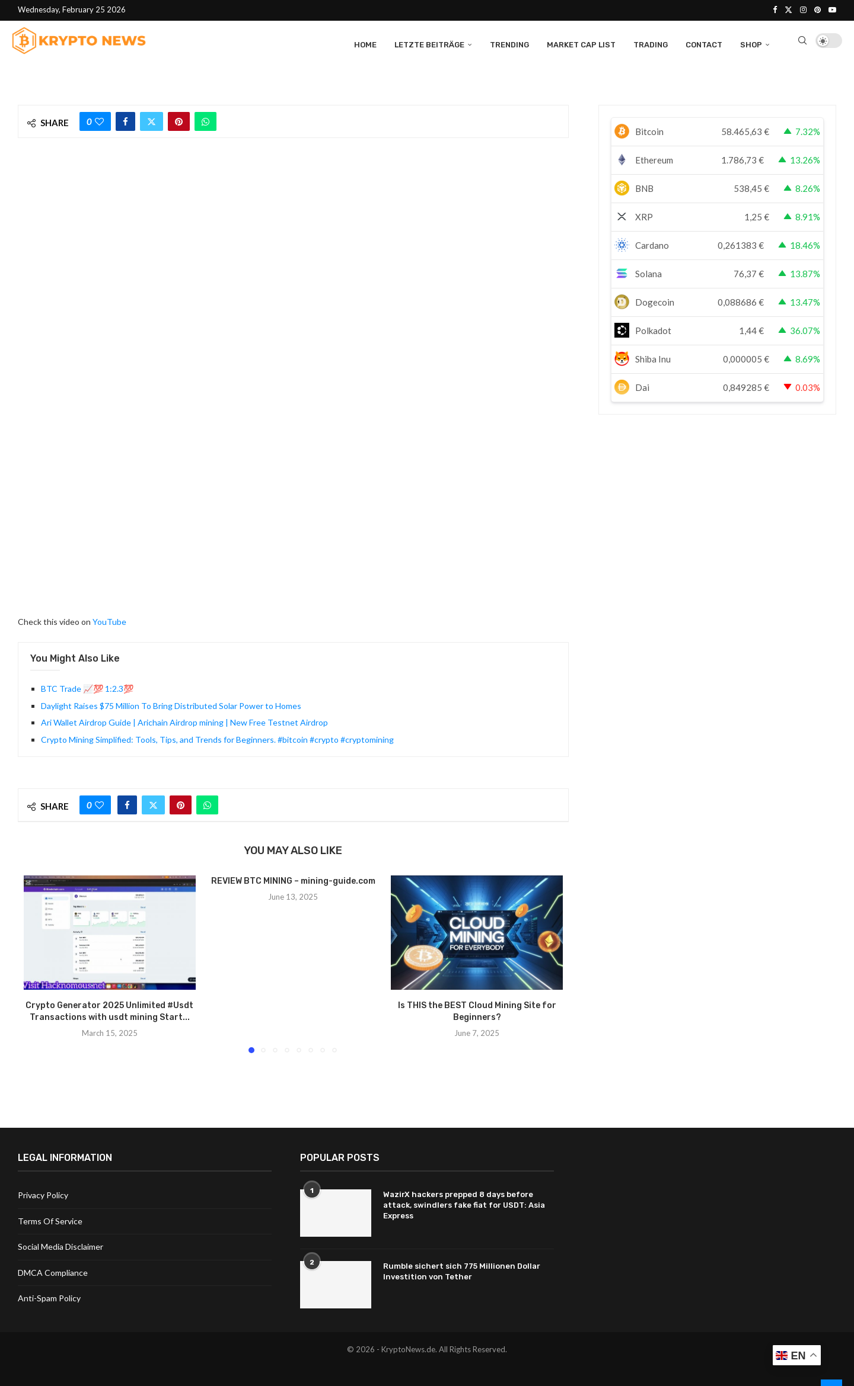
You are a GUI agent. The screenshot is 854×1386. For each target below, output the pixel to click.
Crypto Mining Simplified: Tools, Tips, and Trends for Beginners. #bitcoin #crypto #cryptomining (217, 738)
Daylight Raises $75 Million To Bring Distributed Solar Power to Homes (171, 704)
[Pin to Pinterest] (179, 119)
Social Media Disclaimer (60, 1245)
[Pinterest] (817, 9)
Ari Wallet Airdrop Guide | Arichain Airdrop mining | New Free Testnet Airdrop (184, 721)
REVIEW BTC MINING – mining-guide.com (293, 879)
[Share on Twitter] (151, 119)
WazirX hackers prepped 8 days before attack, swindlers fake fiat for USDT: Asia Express (464, 1204)
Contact (704, 42)
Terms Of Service (50, 1220)
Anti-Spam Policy (49, 1297)
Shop (751, 42)
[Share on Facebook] (125, 119)
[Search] (802, 43)
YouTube (109, 620)
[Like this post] (99, 119)
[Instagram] (803, 9)
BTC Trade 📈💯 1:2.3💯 (87, 687)
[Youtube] (832, 9)
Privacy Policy (43, 1194)
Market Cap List (581, 42)
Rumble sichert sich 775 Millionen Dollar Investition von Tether (461, 1270)
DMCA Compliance (53, 1271)
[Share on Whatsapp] (205, 119)
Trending (509, 42)
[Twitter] (788, 9)
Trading (650, 42)
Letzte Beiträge (429, 42)
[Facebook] (775, 9)
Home (365, 42)
